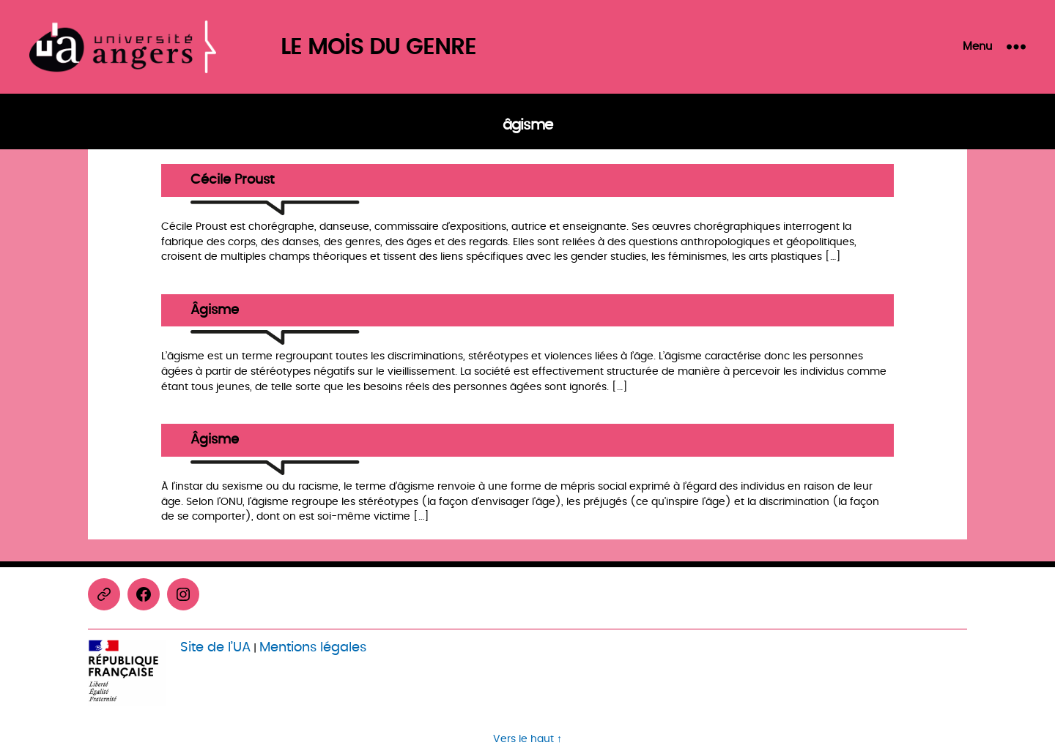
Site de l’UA (215, 647)
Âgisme (214, 310)
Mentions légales (312, 647)
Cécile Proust (232, 180)
